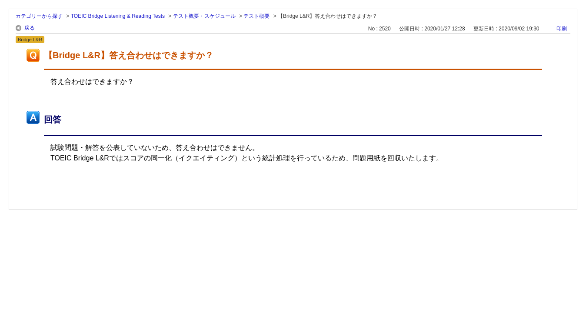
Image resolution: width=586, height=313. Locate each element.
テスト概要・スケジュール (204, 16)
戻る (29, 28)
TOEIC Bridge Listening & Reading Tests (118, 16)
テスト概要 (256, 16)
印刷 (561, 29)
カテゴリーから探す (39, 16)
